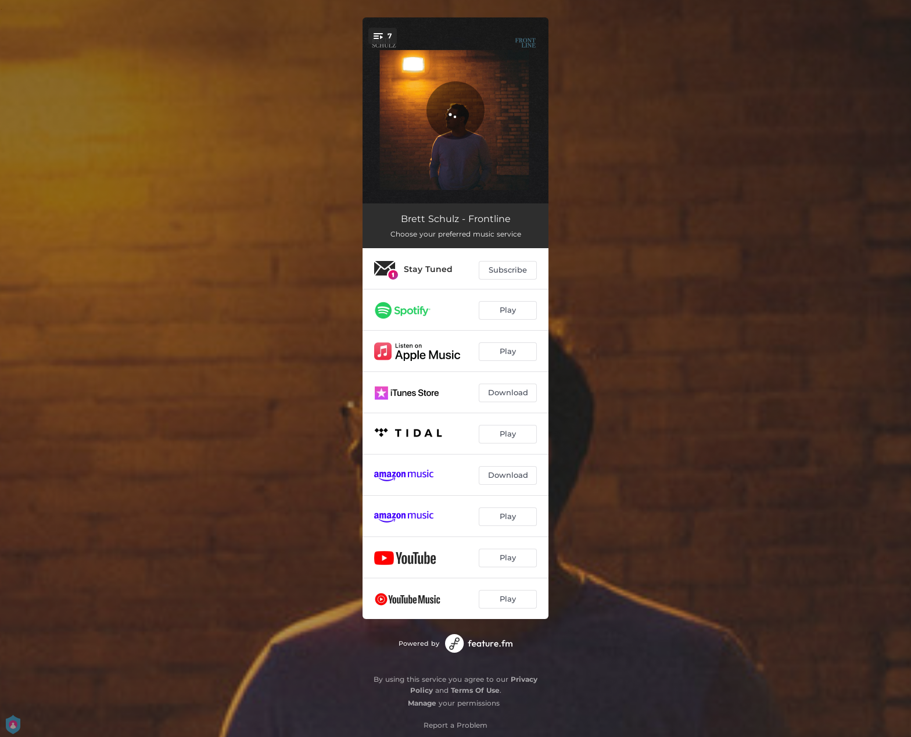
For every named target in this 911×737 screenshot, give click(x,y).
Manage (422, 703)
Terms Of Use (475, 690)
